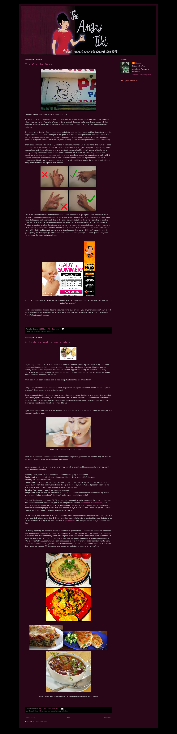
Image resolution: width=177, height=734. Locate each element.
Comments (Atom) (41, 722)
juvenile (43, 331)
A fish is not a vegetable (48, 342)
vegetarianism (63, 711)
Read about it (96, 503)
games (38, 331)
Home (69, 718)
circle (33, 331)
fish (40, 711)
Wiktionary (31, 543)
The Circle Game (38, 64)
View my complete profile (141, 74)
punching (50, 331)
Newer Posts (30, 718)
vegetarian (107, 533)
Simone (138, 63)
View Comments (53, 329)
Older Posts (107, 718)
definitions (34, 711)
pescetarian (85, 503)
